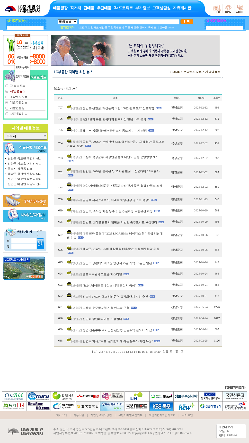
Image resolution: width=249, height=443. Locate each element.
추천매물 (104, 8)
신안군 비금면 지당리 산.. (24, 184)
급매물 (88, 8)
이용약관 (78, 415)
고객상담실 (161, 8)
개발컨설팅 (17, 108)
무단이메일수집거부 (130, 415)
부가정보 (142, 8)
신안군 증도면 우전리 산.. (24, 158)
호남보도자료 (18, 97)
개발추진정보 (18, 102)
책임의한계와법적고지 (162, 415)
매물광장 (60, 8)
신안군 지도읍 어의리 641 (24, 163)
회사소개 (61, 415)
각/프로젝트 (123, 8)
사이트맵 (187, 415)
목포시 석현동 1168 (20, 168)
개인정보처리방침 (101, 415)
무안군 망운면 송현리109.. (24, 179)
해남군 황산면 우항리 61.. (24, 174)
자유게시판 (182, 8)
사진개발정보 (18, 113)
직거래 (75, 8)
